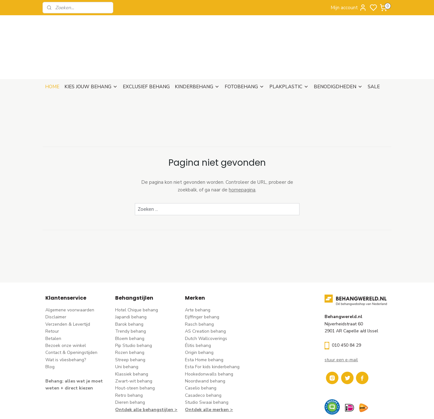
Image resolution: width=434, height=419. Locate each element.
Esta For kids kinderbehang (212, 336)
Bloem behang (129, 308)
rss (256, 407)
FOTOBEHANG (244, 56)
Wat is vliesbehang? (65, 329)
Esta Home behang (204, 329)
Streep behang (130, 329)
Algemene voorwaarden (69, 279)
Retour (52, 300)
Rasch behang (199, 293)
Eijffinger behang (202, 286)
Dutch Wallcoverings (206, 308)
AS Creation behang (205, 300)
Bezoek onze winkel (65, 315)
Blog (50, 336)
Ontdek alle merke (205, 379)
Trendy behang (130, 300)
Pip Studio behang (133, 315)
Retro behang (129, 365)
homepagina (242, 159)
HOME (52, 56)
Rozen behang (129, 322)
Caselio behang (200, 357)
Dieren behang (130, 372)
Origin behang (199, 322)
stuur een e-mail (341, 329)
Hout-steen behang (135, 357)
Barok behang (129, 293)
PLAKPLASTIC (289, 56)
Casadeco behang (203, 365)
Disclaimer (55, 286)
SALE (374, 56)
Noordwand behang (205, 350)
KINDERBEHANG (197, 56)
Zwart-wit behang (133, 350)
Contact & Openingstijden (71, 322)
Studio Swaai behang (206, 372)
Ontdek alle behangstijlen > (146, 379)
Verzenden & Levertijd (67, 293)
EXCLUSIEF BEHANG (146, 56)
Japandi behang (131, 286)
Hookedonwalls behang (209, 343)
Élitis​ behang (198, 315)
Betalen (53, 308)
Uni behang (126, 336)
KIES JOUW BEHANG (91, 56)
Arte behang (197, 279)
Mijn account (349, 7)
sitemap (245, 407)
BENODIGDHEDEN (338, 56)
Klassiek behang (131, 343)
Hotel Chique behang (136, 279)
